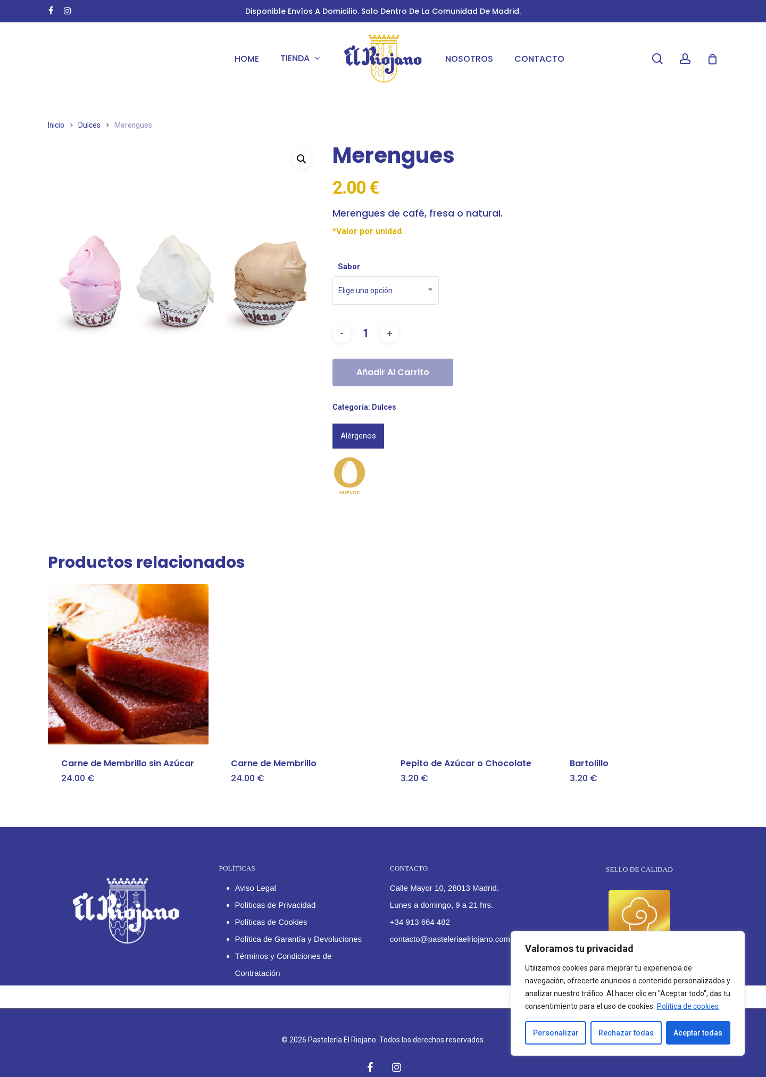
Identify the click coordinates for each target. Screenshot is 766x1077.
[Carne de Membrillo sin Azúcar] (128, 664)
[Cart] (712, 59)
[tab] (358, 436)
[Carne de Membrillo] (298, 664)
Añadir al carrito (392, 372)
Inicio (56, 125)
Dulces (89, 125)
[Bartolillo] (636, 664)
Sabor (349, 266)
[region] (628, 993)
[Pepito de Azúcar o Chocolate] (467, 664)
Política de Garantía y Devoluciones (298, 938)
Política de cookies (688, 1006)
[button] (301, 159)
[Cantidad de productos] (365, 333)
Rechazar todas (626, 1033)
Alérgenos (358, 436)
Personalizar (556, 1033)
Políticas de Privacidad (275, 904)
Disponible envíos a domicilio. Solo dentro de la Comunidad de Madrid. (383, 11)
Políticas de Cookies (271, 921)
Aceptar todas (697, 1033)
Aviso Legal (255, 887)
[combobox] (385, 290)
